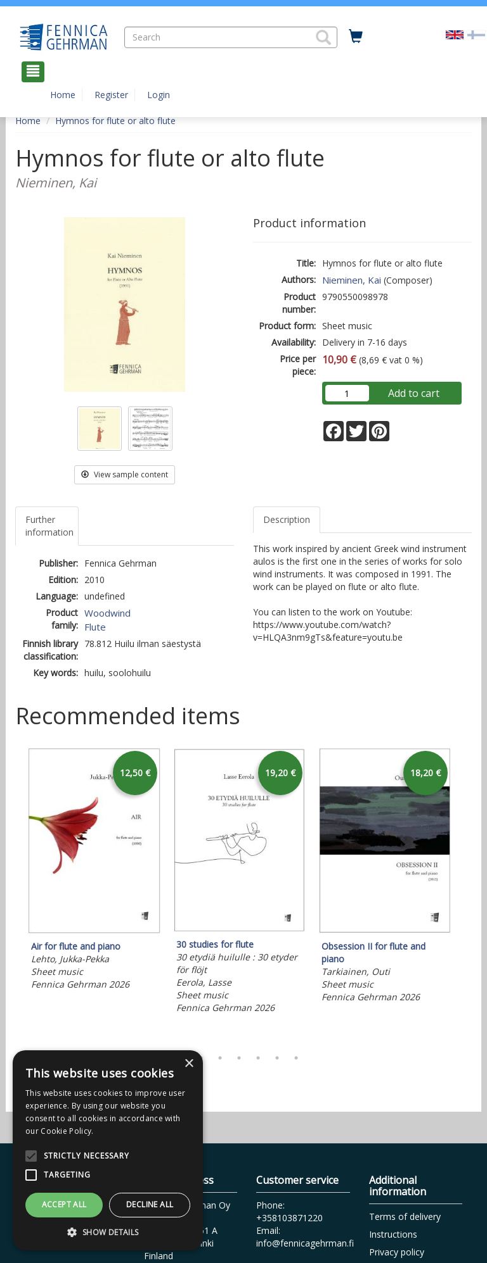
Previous (12, 894)
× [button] (188, 1064)
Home (62, 95)
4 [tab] (239, 1058)
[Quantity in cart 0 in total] (356, 36)
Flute (95, 626)
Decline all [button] (149, 1204)
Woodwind (107, 612)
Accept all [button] (64, 1204)
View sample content (124, 474)
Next (465, 894)
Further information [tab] (49, 525)
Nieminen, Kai (351, 279)
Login (158, 95)
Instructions (393, 1234)
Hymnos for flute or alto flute (115, 121)
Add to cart (413, 393)
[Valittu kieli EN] (454, 34)
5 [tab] (258, 1058)
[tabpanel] (94, 870)
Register (111, 95)
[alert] (108, 1150)
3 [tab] (220, 1058)
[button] (323, 37)
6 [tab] (277, 1058)
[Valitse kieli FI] (476, 34)
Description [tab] (286, 519)
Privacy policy (396, 1252)
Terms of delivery (405, 1216)
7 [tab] (296, 1058)
